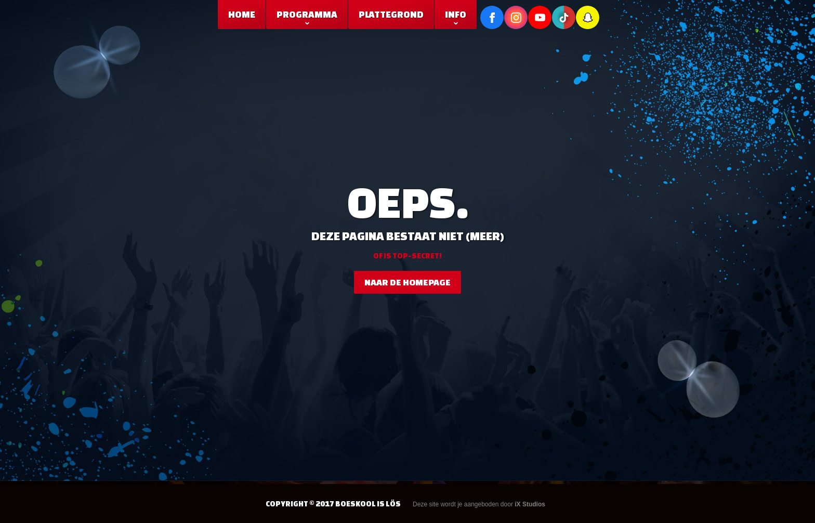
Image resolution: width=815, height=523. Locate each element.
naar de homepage (407, 282)
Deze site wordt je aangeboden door (479, 504)
